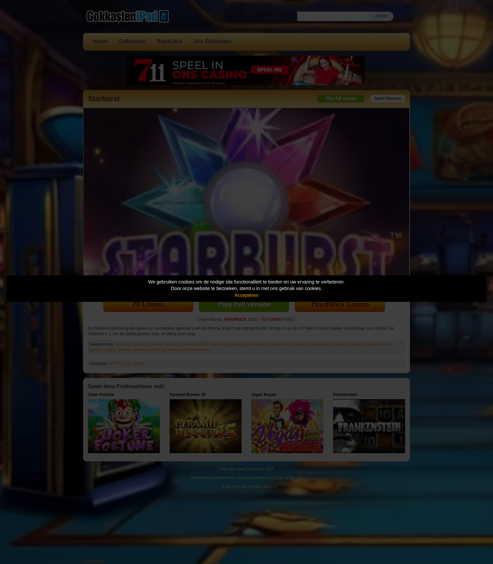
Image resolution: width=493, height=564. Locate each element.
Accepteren (247, 295)
